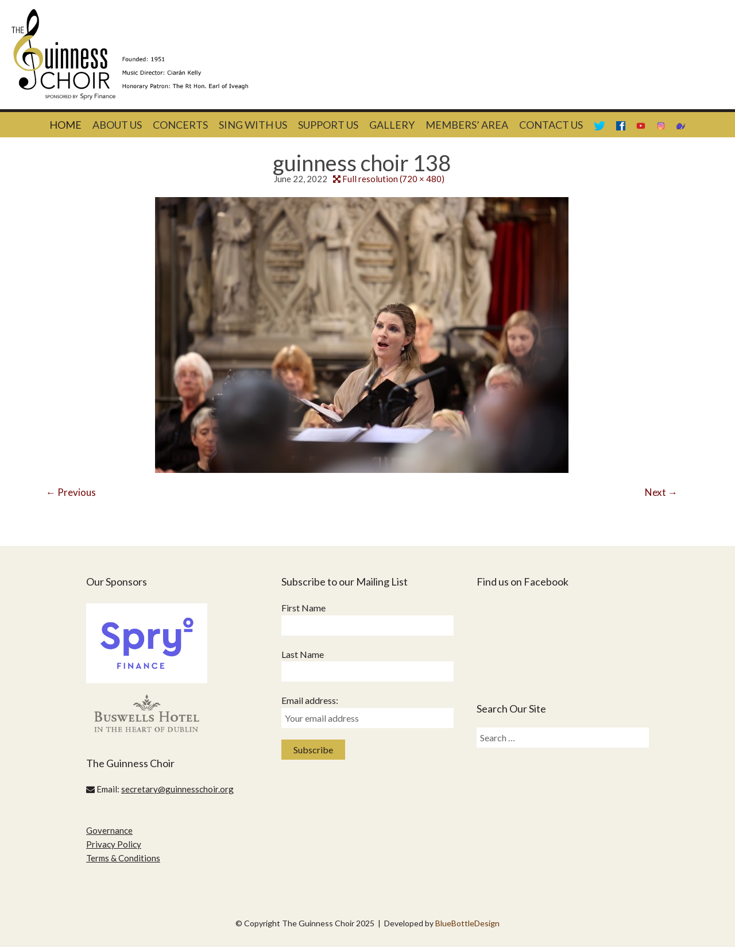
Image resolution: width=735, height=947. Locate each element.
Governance (109, 830)
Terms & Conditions (123, 858)
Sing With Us (253, 124)
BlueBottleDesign (467, 923)
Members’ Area (466, 124)
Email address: (309, 700)
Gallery (392, 124)
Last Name (302, 654)
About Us (117, 124)
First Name (303, 607)
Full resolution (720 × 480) (393, 179)
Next (661, 492)
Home (65, 124)
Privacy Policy (113, 844)
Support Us (328, 124)
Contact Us (551, 124)
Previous (71, 492)
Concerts (180, 124)
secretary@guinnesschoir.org (177, 789)
